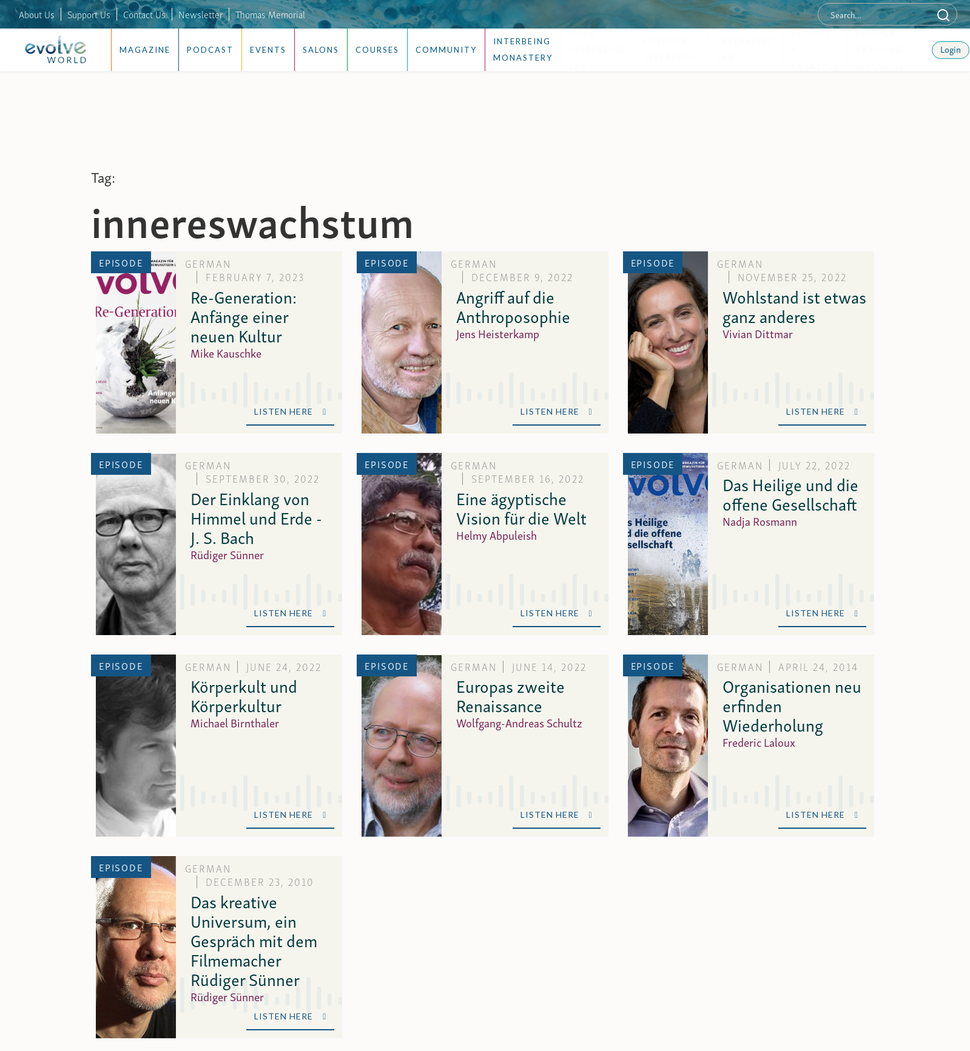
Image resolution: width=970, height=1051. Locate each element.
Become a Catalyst (815, 50)
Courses (377, 50)
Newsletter (200, 14)
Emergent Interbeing (672, 49)
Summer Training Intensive (880, 50)
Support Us (88, 14)
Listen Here (290, 411)
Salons (321, 50)
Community (446, 50)
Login (950, 48)
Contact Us (144, 14)
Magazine (145, 50)
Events (268, 50)
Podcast (210, 50)
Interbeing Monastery (523, 49)
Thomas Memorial (270, 14)
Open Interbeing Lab (598, 50)
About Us (37, 14)
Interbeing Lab (746, 49)
